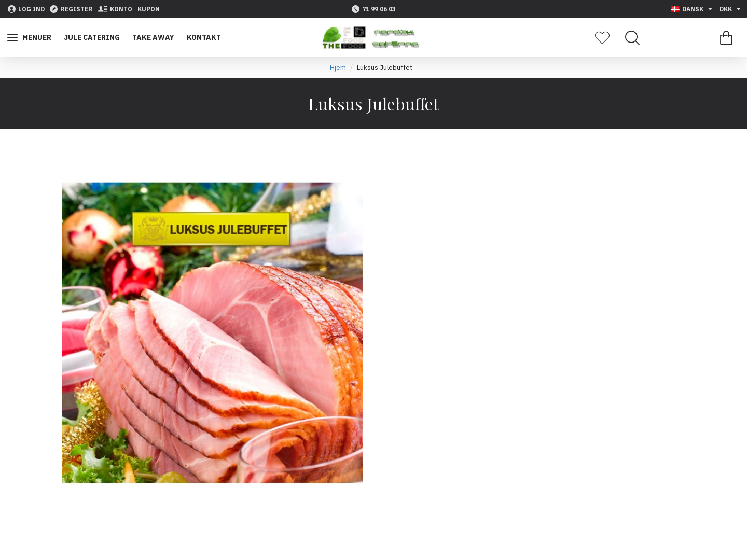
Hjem (338, 67)
